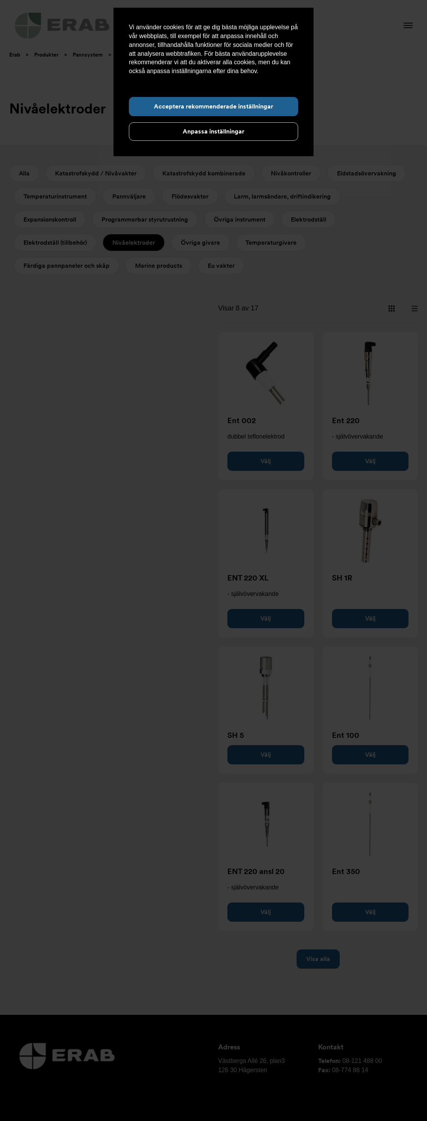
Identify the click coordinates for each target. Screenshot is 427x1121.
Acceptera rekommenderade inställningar (213, 106)
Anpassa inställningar (213, 131)
